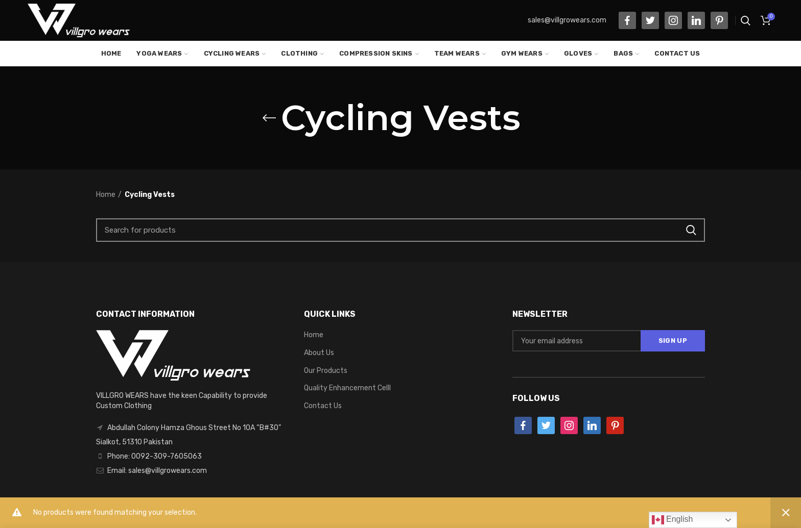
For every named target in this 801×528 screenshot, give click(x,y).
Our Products (325, 370)
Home (105, 194)
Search (691, 230)
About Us (319, 352)
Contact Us (323, 405)
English (672, 520)
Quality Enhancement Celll (347, 388)
